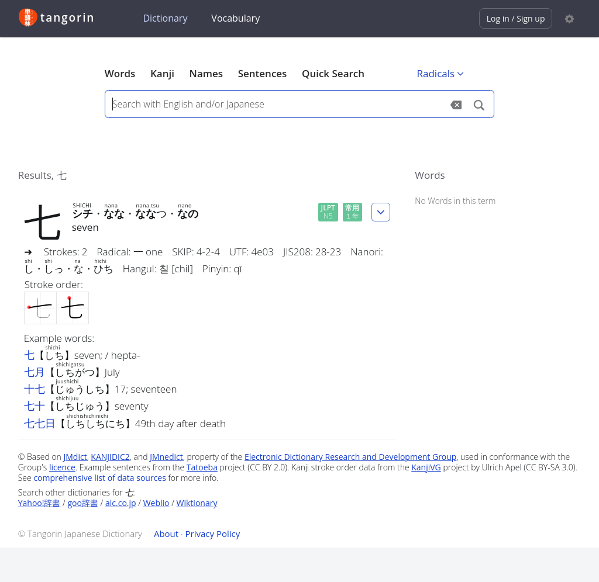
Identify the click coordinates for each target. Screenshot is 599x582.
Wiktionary (197, 502)
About (166, 533)
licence (62, 467)
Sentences (262, 73)
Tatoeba (202, 467)
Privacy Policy (212, 533)
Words (120, 73)
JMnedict (166, 456)
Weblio (156, 502)
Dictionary (165, 18)
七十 (34, 406)
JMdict (75, 456)
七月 (34, 372)
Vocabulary (235, 18)
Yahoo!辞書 (39, 502)
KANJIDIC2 (110, 456)
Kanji (162, 73)
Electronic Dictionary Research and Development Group (351, 456)
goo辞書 (83, 502)
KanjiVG (426, 467)
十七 (34, 389)
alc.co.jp (120, 502)
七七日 (40, 423)
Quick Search (333, 73)
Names (206, 73)
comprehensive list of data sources (99, 477)
